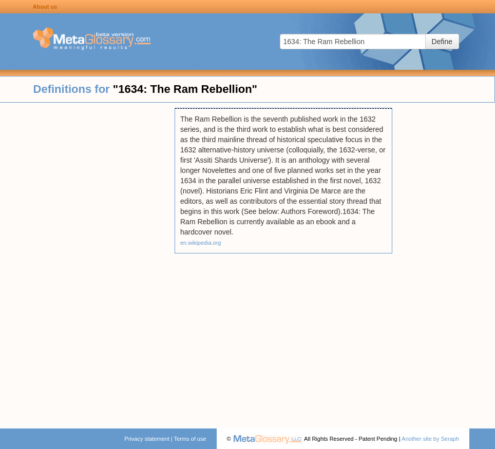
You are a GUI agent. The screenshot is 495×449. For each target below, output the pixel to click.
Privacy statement (146, 439)
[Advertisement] (87, 262)
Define (442, 41)
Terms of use (190, 439)
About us (45, 7)
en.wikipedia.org (200, 243)
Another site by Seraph (430, 439)
